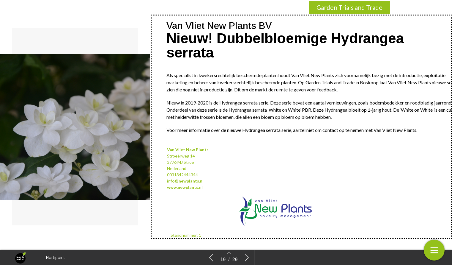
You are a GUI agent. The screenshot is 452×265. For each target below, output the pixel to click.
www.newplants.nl (185, 187)
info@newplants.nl (185, 180)
